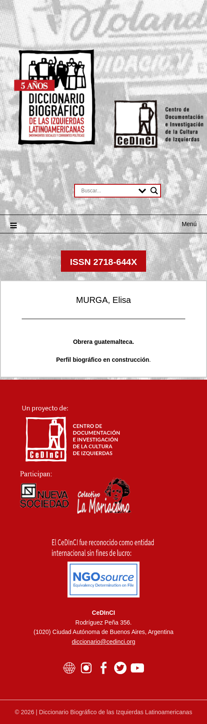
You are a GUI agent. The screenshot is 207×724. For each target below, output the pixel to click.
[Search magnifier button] (154, 191)
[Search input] (107, 191)
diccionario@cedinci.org (103, 641)
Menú (189, 224)
